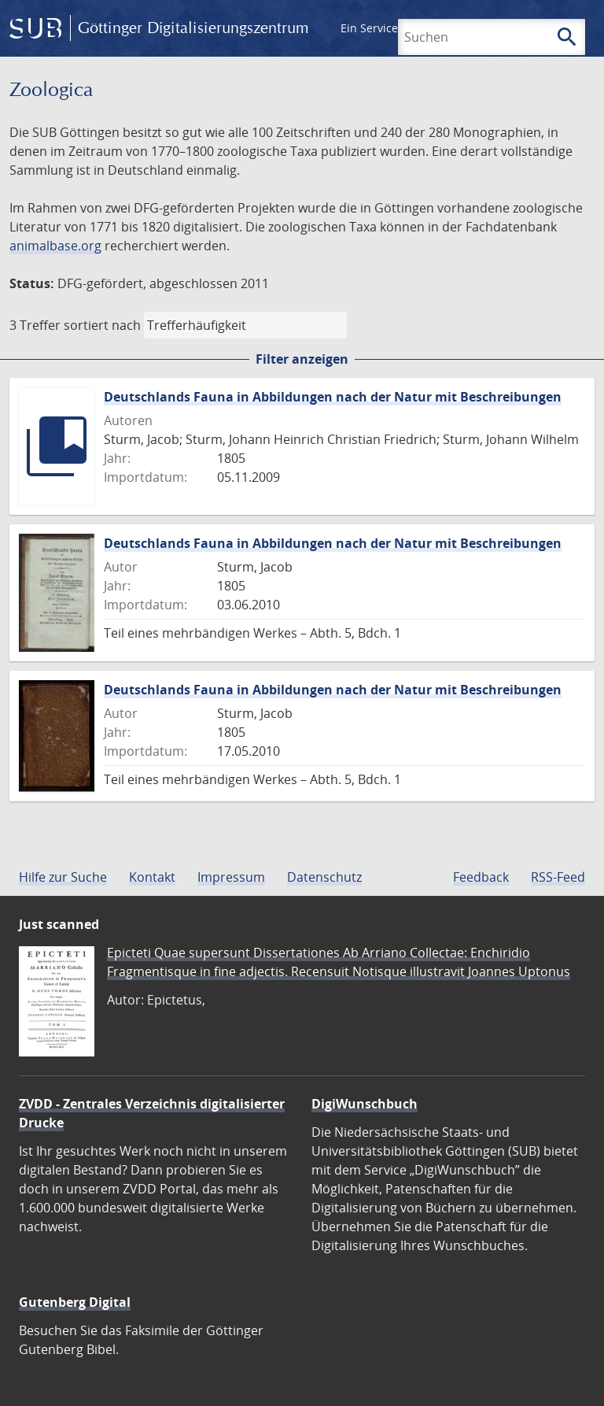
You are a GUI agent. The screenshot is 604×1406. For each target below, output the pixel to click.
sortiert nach (102, 325)
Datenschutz (324, 877)
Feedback (481, 877)
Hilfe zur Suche (63, 877)
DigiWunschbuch (364, 1103)
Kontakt (152, 877)
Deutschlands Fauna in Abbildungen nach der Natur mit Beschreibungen (333, 396)
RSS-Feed (558, 877)
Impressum (231, 877)
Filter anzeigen (302, 359)
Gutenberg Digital (75, 1302)
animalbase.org (55, 245)
